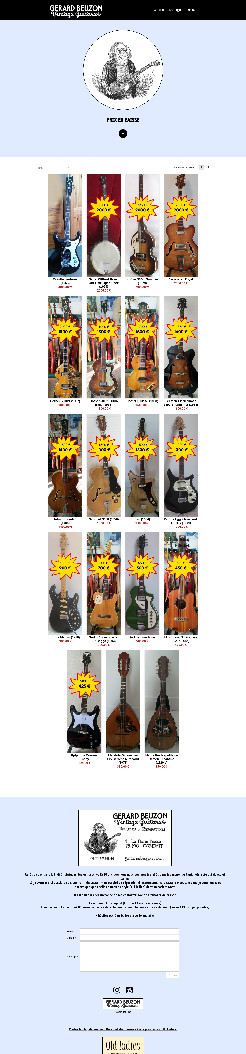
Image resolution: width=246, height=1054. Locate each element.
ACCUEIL (159, 10)
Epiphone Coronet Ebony (84, 757)
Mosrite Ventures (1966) (65, 281)
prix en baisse (123, 120)
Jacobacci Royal (181, 279)
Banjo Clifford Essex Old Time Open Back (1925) (104, 283)
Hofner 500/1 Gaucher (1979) (142, 281)
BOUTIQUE (175, 10)
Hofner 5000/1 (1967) (65, 401)
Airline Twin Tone (142, 637)
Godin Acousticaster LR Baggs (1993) (104, 639)
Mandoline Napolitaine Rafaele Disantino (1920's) (161, 759)
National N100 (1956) (104, 519)
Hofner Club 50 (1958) (142, 401)
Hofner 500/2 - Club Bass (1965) (104, 402)
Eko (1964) (142, 519)
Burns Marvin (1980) (65, 637)
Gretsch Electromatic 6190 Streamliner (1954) (181, 402)
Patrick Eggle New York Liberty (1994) (181, 521)
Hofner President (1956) (65, 521)
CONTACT (192, 10)
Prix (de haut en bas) (183, 167)
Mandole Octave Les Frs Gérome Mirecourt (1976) (123, 759)
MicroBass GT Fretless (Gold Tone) (180, 639)
